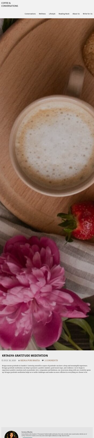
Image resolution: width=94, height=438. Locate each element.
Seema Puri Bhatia (30, 360)
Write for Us (87, 14)
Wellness (42, 14)
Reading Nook (64, 14)
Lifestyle (52, 14)
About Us (76, 14)
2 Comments (51, 360)
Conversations (30, 14)
